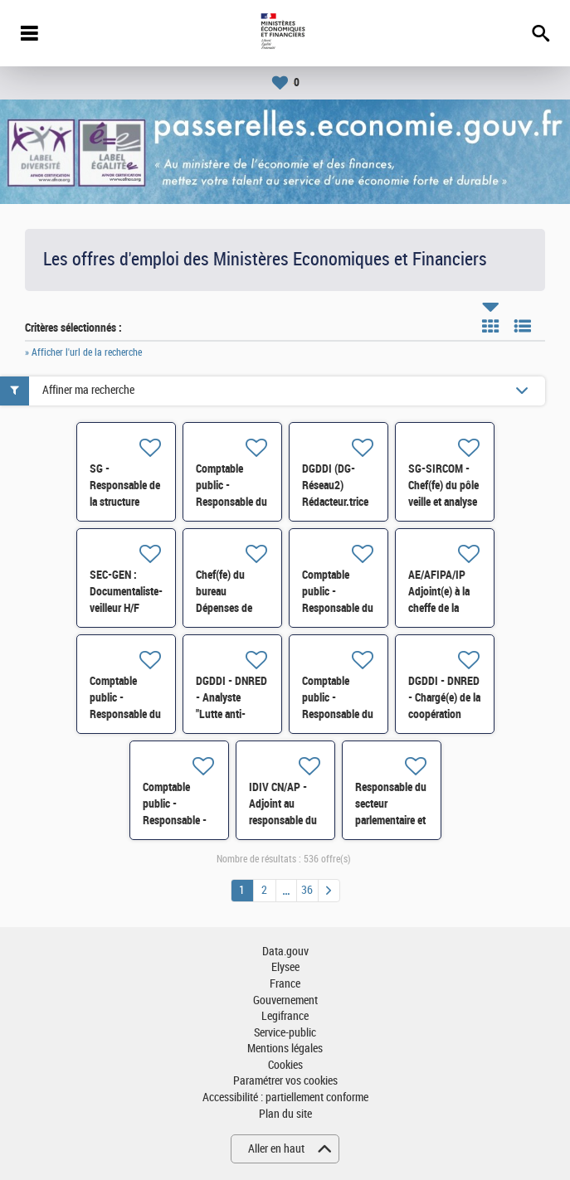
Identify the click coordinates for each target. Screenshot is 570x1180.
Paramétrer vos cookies (285, 1081)
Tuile (490, 326)
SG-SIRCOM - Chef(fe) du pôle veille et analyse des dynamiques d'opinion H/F (444, 501)
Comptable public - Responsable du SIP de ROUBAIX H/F (231, 501)
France (285, 984)
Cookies (285, 1065)
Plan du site (285, 1114)
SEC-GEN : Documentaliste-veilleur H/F (126, 591)
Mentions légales (285, 1049)
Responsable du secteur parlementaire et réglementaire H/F (390, 820)
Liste (523, 326)
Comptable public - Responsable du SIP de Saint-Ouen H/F (337, 608)
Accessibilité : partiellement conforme (285, 1097)
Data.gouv (285, 951)
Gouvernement (285, 1000)
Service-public (285, 1033)
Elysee (285, 967)
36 (307, 890)
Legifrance (285, 1016)
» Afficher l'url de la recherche (83, 352)
